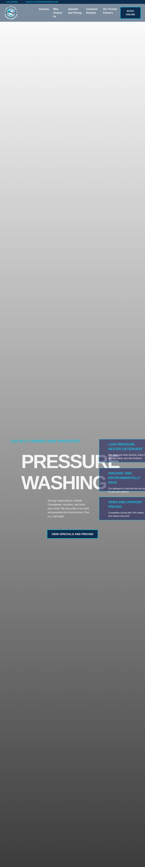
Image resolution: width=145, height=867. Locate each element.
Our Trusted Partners (110, 11)
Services (44, 9)
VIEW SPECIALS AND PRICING (72, 534)
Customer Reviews (92, 11)
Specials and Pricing (74, 11)
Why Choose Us (57, 13)
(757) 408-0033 (12, 2)
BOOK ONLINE (130, 13)
